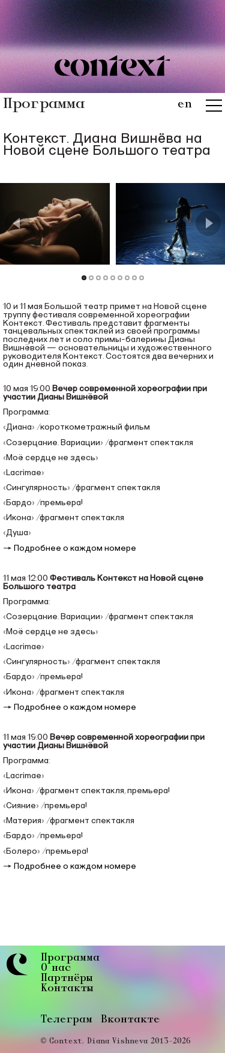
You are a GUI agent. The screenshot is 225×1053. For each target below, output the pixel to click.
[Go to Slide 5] (112, 277)
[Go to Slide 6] (120, 277)
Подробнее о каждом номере (75, 548)
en (185, 104)
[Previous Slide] (17, 223)
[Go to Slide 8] (134, 277)
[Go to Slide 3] (98, 277)
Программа (70, 958)
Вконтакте (130, 1020)
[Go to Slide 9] (141, 277)
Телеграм (66, 1020)
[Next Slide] (208, 223)
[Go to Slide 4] (105, 277)
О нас (56, 969)
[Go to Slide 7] (127, 277)
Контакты (67, 989)
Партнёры (66, 979)
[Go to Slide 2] (91, 277)
